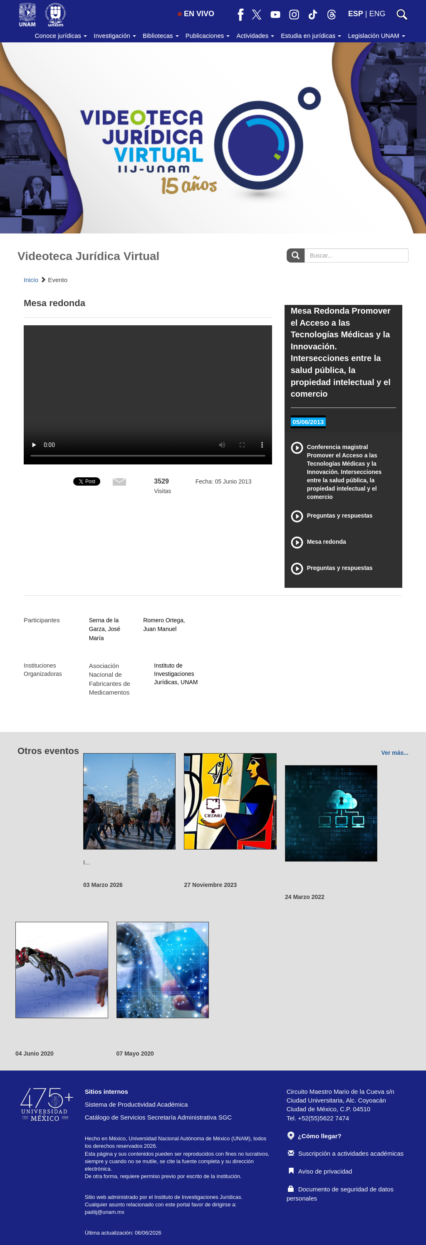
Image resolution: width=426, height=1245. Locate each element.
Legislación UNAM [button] (376, 35)
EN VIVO (196, 14)
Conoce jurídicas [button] (61, 35)
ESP (355, 14)
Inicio (31, 279)
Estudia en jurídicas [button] (311, 35)
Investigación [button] (115, 35)
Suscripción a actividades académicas (346, 1153)
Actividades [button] (255, 35)
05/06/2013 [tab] (308, 421)
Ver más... (395, 752)
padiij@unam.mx (104, 1212)
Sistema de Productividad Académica (136, 1104)
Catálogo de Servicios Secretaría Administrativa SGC (158, 1117)
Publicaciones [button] (208, 35)
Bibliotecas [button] (161, 35)
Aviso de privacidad (320, 1171)
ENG (377, 14)
